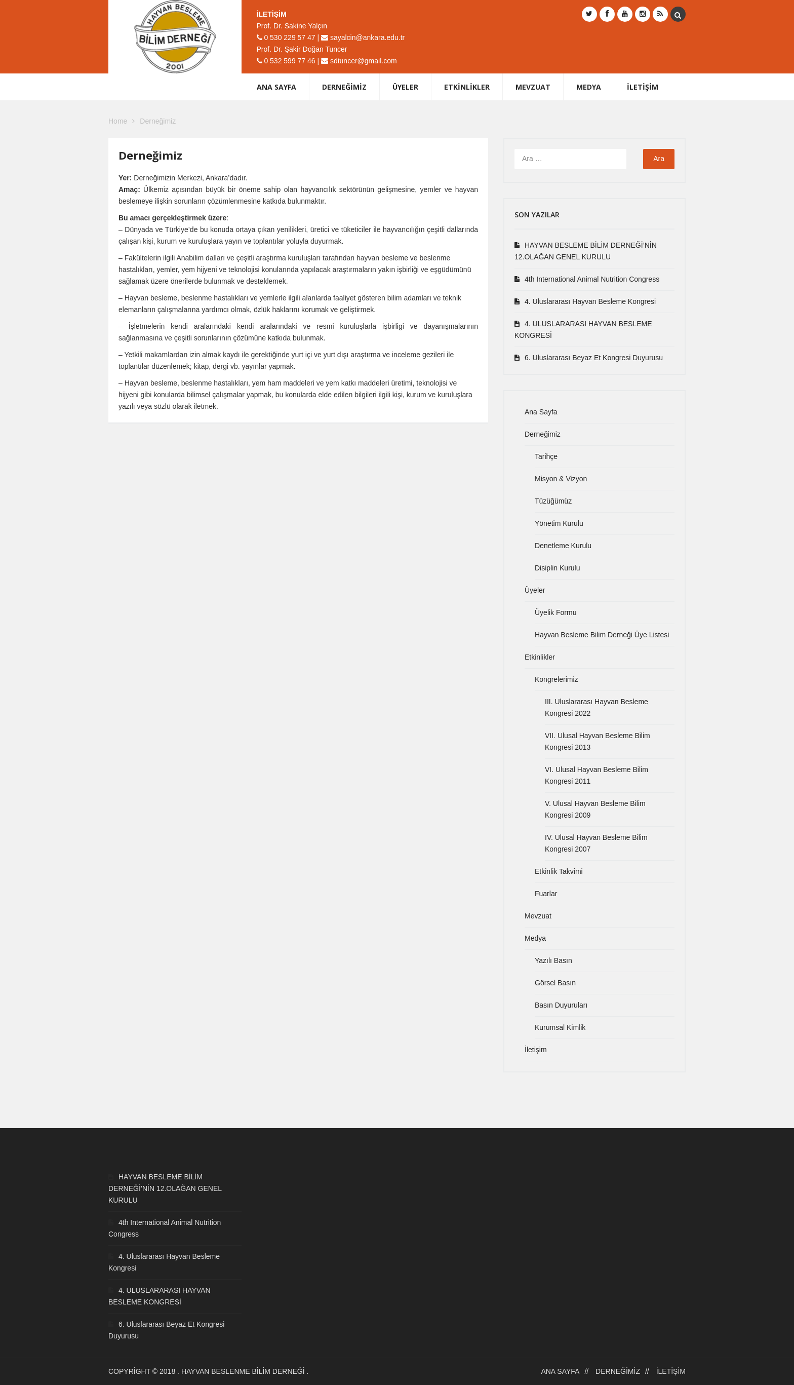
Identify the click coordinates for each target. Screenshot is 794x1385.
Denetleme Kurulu (563, 546)
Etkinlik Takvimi (559, 871)
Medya (588, 87)
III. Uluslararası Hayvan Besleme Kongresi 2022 (596, 707)
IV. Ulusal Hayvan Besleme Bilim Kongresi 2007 (596, 843)
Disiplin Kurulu (557, 568)
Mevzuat (532, 87)
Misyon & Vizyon (561, 479)
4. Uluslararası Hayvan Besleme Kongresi (590, 301)
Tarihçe (546, 456)
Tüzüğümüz (553, 501)
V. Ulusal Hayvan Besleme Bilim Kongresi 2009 (595, 809)
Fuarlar (546, 894)
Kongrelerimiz (556, 679)
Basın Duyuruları (561, 1005)
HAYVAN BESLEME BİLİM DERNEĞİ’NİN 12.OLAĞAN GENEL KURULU (585, 251)
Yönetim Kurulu (559, 523)
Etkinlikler (467, 87)
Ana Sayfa (276, 87)
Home (117, 121)
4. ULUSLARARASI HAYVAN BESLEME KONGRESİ (583, 329)
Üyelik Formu (555, 612)
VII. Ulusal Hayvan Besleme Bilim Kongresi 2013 (597, 741)
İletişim (642, 87)
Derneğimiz (344, 87)
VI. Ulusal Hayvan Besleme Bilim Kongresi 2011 (596, 775)
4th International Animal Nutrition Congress (592, 279)
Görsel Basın (555, 983)
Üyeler (405, 87)
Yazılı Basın (553, 960)
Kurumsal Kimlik (560, 1027)
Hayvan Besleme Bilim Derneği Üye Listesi (602, 635)
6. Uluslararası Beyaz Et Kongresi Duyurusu (594, 358)
